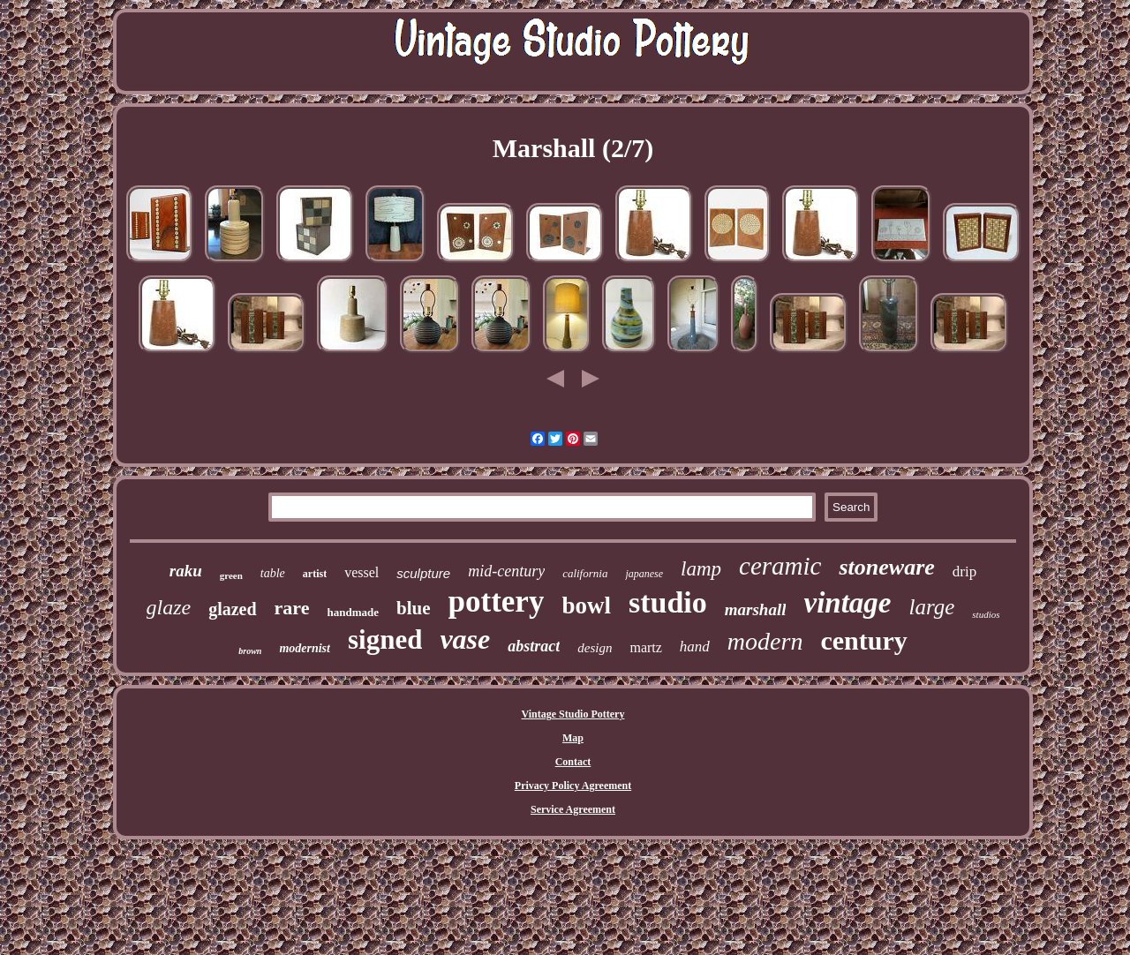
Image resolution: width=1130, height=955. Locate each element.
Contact (573, 762)
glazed (232, 609)
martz (645, 647)
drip (964, 571)
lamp (701, 569)
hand (695, 646)
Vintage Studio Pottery (573, 714)
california (584, 573)
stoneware (886, 567)
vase (465, 639)
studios (985, 614)
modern (765, 641)
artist (315, 574)
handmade (354, 612)
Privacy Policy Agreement (573, 785)
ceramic (780, 566)
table (272, 573)
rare (292, 608)
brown (249, 651)
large (931, 607)
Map (573, 738)
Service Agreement (573, 809)
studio (668, 602)
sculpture (423, 573)
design (594, 648)
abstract (534, 646)
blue (413, 608)
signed (385, 639)
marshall (756, 609)
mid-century (506, 571)
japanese (644, 574)
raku (186, 570)
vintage (847, 603)
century (863, 640)
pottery (496, 601)
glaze (169, 607)
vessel (361, 572)
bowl (586, 605)
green (231, 575)
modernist (304, 648)
